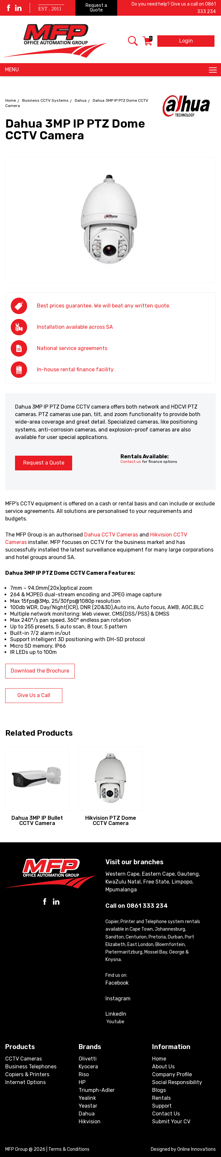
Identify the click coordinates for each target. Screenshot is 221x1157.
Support (162, 1106)
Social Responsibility (177, 1082)
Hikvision (90, 1121)
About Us (163, 1066)
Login (186, 41)
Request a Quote (96, 8)
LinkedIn (115, 1014)
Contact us (130, 461)
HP (82, 1082)
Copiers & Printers (27, 1074)
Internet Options (25, 1082)
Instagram (118, 998)
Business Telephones (30, 1066)
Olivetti (88, 1059)
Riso (84, 1074)
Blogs (159, 1090)
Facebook (117, 983)
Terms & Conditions (68, 1149)
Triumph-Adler (97, 1090)
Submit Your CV (171, 1121)
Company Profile (172, 1074)
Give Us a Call (33, 695)
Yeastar (88, 1106)
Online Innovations (196, 1149)
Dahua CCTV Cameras (111, 535)
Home (10, 100)
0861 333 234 (147, 905)
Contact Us (166, 1114)
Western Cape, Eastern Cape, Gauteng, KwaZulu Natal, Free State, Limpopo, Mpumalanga (152, 882)
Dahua (81, 100)
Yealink (87, 1098)
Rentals (161, 1098)
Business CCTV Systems (45, 100)
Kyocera (88, 1066)
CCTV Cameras (23, 1059)
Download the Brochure (40, 671)
